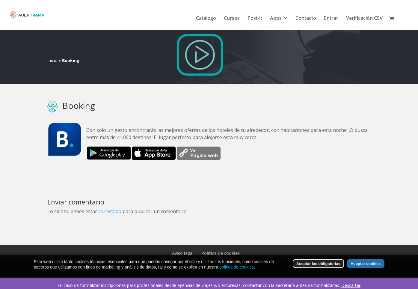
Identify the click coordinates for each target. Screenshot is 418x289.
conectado (109, 211)
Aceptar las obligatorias (318, 266)
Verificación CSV (364, 18)
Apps (276, 18)
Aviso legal (183, 253)
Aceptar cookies (366, 266)
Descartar (350, 285)
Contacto (305, 18)
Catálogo (206, 18)
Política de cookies (220, 253)
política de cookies (236, 269)
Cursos (232, 18)
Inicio (52, 60)
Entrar (331, 18)
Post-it (255, 18)
